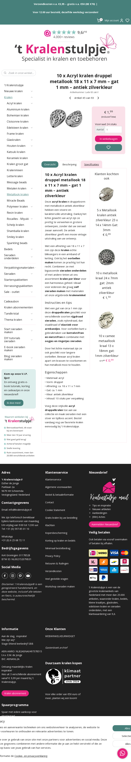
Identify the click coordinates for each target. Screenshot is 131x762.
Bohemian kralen (18, 115)
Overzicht (50, 164)
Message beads (17, 182)
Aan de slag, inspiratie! (14, 636)
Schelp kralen (15, 225)
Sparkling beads (17, 243)
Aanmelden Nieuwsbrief (105, 524)
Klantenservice (53, 479)
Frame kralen (15, 134)
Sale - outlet (18, 292)
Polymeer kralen (20, 206)
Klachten (50, 525)
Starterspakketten (16, 280)
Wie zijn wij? (8, 640)
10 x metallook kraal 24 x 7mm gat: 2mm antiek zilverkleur (107, 283)
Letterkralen (15, 176)
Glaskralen (20, 140)
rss (84, 755)
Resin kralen (15, 213)
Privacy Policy (52, 556)
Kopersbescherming (56, 533)
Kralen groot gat (17, 164)
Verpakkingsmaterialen (20, 267)
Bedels (18, 249)
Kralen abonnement (15, 693)
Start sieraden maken (18, 330)
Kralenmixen (15, 170)
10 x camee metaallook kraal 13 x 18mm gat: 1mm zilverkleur (107, 346)
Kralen (18, 97)
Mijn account (114, 20)
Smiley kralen (15, 237)
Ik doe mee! (14, 402)
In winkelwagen (109, 138)
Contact (49, 502)
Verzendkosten (53, 571)
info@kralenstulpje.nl (20, 509)
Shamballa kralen (18, 231)
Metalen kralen (20, 188)
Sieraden (18, 274)
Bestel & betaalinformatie (59, 494)
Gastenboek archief (56, 647)
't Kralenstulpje (14, 85)
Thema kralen (18, 320)
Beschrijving (70, 164)
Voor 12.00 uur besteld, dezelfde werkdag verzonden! (65, 12)
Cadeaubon (11, 301)
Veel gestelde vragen (56, 578)
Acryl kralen (20, 103)
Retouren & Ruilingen (57, 563)
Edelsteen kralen (20, 128)
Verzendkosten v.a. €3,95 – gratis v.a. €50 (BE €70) (64, 4)
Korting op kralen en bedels (60, 540)
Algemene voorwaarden (58, 487)
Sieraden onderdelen (18, 256)
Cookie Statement (55, 510)
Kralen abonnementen (18, 307)
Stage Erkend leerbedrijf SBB (17, 643)
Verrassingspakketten (18, 286)
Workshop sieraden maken (60, 586)
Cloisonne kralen (17, 121)
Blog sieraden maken (18, 357)
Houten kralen (20, 146)
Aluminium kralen (18, 109)
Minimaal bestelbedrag (57, 548)
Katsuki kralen (16, 152)
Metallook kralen (18, 194)
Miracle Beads (16, 200)
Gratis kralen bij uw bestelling (61, 517)
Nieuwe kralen (18, 91)
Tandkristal (18, 313)
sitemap (77, 755)
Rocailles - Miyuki (20, 219)
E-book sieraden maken (14, 348)
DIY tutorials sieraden (18, 339)
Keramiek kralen (17, 158)
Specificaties (91, 164)
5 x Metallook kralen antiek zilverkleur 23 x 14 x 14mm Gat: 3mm (106, 220)
